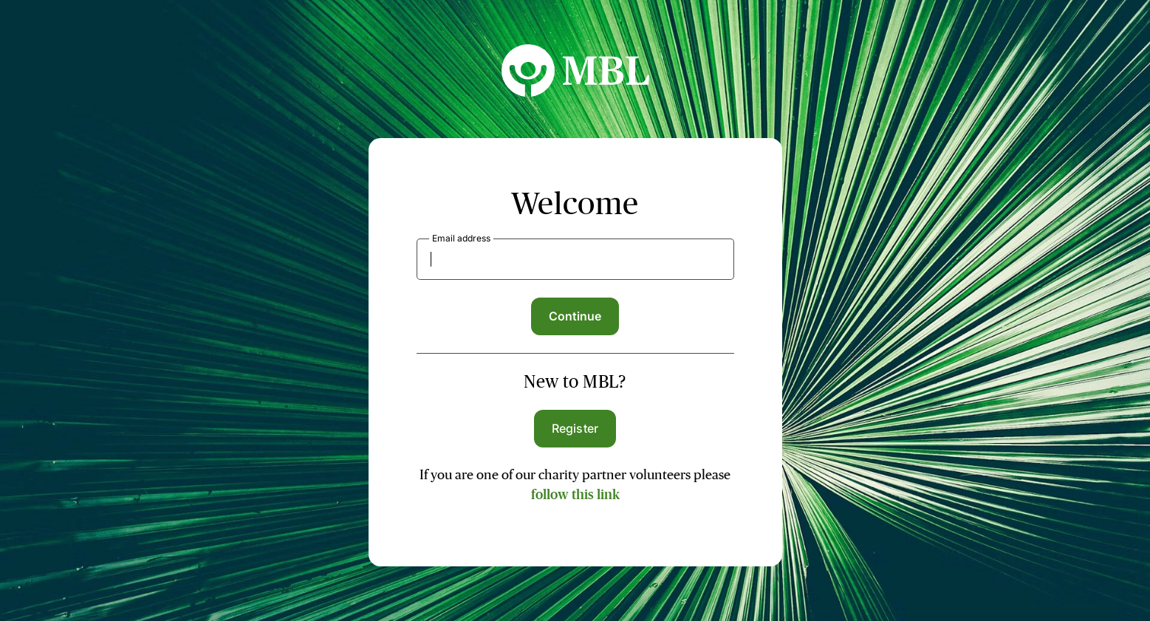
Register (575, 428)
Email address (461, 238)
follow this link (575, 494)
